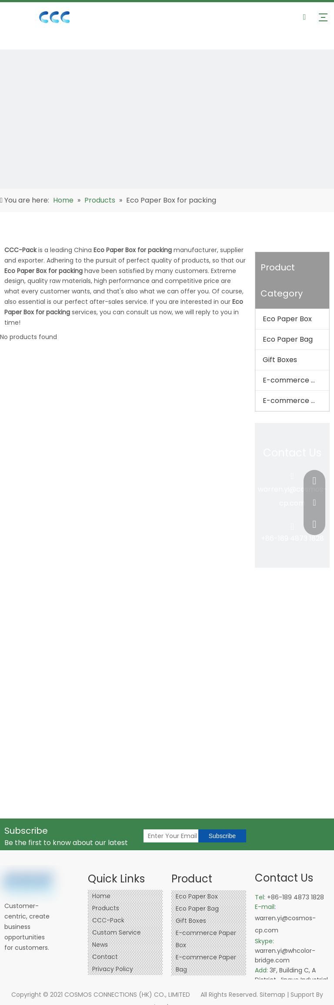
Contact (105, 956)
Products (105, 908)
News (100, 944)
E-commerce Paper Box (296, 380)
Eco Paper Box (287, 319)
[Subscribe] (222, 835)
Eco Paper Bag (288, 339)
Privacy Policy (112, 969)
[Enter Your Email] (190, 835)
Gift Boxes (280, 360)
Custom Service (116, 932)
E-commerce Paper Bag (296, 401)
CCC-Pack (108, 920)
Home (101, 896)
